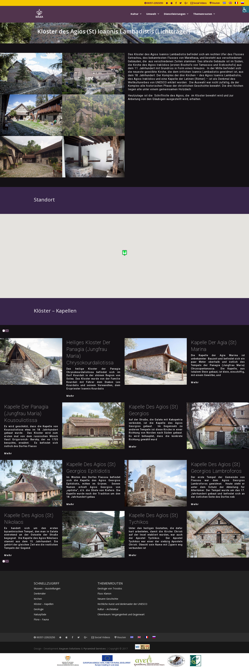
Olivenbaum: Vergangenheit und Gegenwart (121, 614)
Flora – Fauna (41, 619)
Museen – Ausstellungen (47, 588)
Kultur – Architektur (108, 609)
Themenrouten (202, 14)
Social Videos (198, 3)
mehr (70, 395)
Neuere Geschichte (108, 598)
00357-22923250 (153, 3)
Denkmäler (40, 593)
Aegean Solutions (69, 648)
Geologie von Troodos (110, 588)
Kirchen (38, 598)
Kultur (135, 14)
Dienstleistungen (174, 14)
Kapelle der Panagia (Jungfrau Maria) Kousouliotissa (26, 413)
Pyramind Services (95, 648)
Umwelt (151, 14)
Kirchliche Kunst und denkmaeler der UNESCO (122, 604)
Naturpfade (40, 614)
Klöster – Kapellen (43, 604)
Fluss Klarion (104, 593)
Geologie (39, 609)
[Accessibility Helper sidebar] (245, 9)
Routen (214, 3)
